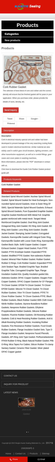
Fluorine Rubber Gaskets (21, 315)
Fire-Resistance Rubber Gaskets (25, 326)
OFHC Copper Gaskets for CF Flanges (35, 281)
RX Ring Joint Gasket (38, 226)
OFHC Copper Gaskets (28, 278)
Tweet (8, 119)
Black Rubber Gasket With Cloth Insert (35, 300)
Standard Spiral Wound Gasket (15, 196)
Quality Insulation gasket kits (35, 274)
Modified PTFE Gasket (19, 255)
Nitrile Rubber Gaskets (11, 304)
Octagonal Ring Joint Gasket (14, 226)
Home (8, 453)
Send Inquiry (11, 110)
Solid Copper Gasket (29, 244)
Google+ (33, 119)
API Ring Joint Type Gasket (22, 337)
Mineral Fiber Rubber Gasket (22, 259)
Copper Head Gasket (26, 248)
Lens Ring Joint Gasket (29, 230)
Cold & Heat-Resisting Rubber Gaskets (28, 318)
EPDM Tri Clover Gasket (29, 285)
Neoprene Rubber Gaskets (22, 307)
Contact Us (20, 453)
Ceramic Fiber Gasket (27, 348)
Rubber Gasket (43, 259)
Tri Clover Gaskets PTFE (34, 296)
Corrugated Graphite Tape (27, 270)
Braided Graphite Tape (29, 267)
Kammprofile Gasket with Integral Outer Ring (30, 237)
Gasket (26, 414)
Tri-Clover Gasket (9, 285)
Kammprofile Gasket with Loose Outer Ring (21, 241)
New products (12, 40)
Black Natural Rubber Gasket (35, 341)
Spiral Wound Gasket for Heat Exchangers (28, 200)
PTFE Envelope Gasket (19, 252)
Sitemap (45, 453)
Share (20, 119)
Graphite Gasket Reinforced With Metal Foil (21, 215)
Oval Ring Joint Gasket (38, 222)
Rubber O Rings (8, 263)
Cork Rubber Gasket (10, 184)
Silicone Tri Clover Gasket (27, 289)
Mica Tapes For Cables (19, 344)
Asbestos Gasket (9, 278)
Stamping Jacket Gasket (26, 233)
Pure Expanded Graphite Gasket (38, 211)
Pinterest (10, 123)
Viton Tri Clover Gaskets (28, 292)
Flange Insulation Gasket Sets (31, 329)
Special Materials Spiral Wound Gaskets (25, 207)
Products (34, 453)
